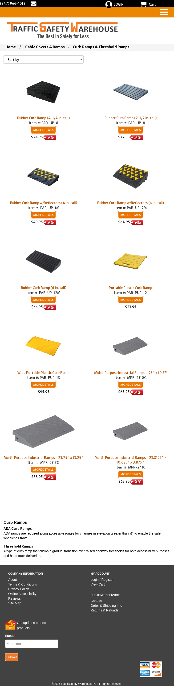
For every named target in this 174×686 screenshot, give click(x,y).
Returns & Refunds (104, 610)
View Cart (98, 584)
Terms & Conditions (22, 584)
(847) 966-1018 (12, 3)
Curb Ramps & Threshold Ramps (101, 47)
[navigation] (164, 12)
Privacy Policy (18, 589)
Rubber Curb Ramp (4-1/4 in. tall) (43, 118)
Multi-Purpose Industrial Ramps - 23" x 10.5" (130, 373)
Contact (96, 601)
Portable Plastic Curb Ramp (130, 288)
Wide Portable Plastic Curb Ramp (43, 373)
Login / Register (102, 579)
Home (10, 47)
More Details (43, 130)
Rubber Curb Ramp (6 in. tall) (43, 288)
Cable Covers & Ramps (45, 47)
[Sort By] (44, 59)
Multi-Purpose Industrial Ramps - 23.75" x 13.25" (43, 458)
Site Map (14, 603)
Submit (11, 657)
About (12, 579)
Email (10, 636)
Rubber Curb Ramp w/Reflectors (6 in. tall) (130, 203)
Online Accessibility (22, 594)
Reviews (14, 598)
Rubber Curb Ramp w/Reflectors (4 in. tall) (43, 203)
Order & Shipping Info (106, 605)
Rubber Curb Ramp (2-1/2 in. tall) (131, 118)
